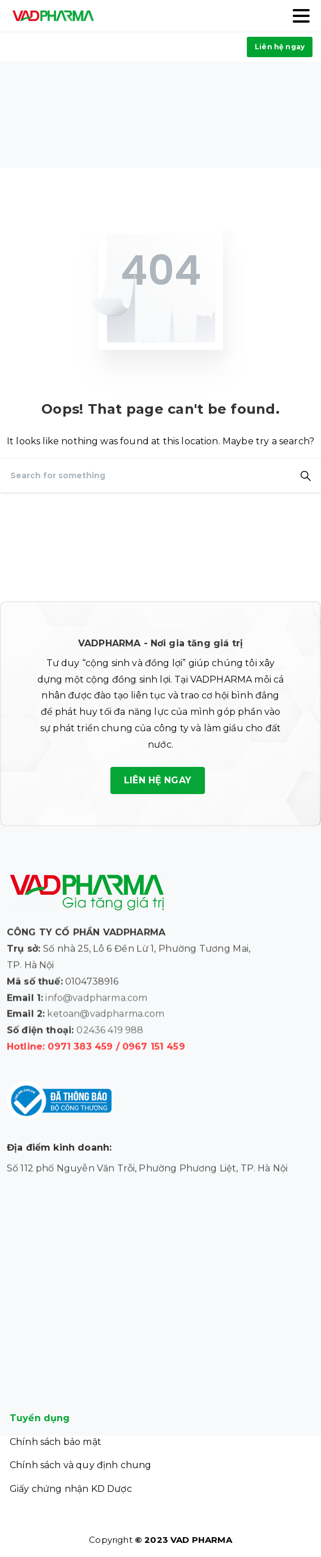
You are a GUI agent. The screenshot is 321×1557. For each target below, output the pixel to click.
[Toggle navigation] (301, 15)
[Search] (145, 475)
